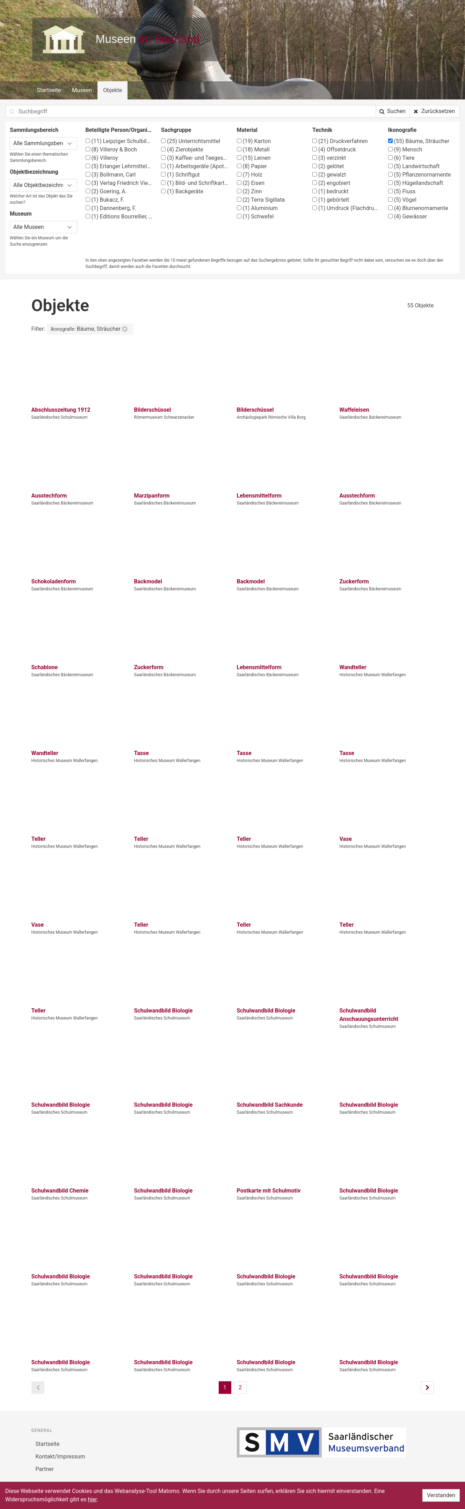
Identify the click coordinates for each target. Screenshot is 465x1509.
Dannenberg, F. (111, 208)
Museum (21, 213)
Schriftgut (180, 174)
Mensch (405, 149)
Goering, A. (106, 191)
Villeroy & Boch (111, 149)
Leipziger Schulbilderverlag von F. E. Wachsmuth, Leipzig (119, 141)
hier (92, 1499)
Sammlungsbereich (34, 130)
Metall (253, 149)
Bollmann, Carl (111, 174)
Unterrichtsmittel (190, 141)
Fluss (402, 191)
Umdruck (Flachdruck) (346, 208)
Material (247, 130)
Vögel (402, 199)
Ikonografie (402, 130)
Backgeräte (182, 191)
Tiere (401, 158)
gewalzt (329, 174)
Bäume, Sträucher (419, 141)
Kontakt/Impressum (60, 1456)
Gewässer (407, 216)
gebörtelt (330, 199)
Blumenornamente (418, 208)
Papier (252, 166)
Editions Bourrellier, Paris (119, 216)
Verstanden (441, 1495)
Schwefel (255, 216)
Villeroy (102, 158)
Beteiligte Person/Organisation (119, 130)
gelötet (328, 166)
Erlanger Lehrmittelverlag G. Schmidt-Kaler (119, 166)
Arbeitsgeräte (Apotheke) (194, 166)
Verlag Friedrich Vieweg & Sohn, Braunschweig (119, 183)
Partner (45, 1469)
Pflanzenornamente (419, 174)
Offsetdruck (334, 149)
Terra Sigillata (261, 199)
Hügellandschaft (415, 183)
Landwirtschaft (414, 166)
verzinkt (329, 158)
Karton (254, 141)
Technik (322, 130)
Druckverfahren (340, 141)
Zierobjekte (182, 149)
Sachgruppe (176, 130)
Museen (82, 90)
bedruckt (330, 191)
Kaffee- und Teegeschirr (194, 158)
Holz (249, 174)
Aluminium (257, 208)
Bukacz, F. (105, 199)
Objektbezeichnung (34, 172)
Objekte (112, 90)
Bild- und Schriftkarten (194, 183)
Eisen (251, 183)
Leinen (254, 158)
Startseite (49, 90)
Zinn (249, 191)
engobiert (331, 183)
